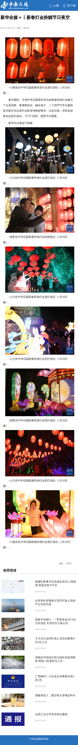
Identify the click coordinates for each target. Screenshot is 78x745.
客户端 (70, 5)
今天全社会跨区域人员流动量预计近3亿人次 (55, 640)
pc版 (54, 5)
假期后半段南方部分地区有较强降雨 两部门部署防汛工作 (55, 659)
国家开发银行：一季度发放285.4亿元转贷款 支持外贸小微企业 (55, 621)
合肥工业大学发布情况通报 (51, 714)
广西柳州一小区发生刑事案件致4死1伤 (54, 678)
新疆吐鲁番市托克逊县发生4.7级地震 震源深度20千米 (55, 583)
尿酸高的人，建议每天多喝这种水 (55, 695)
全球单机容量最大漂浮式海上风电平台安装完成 (55, 602)
